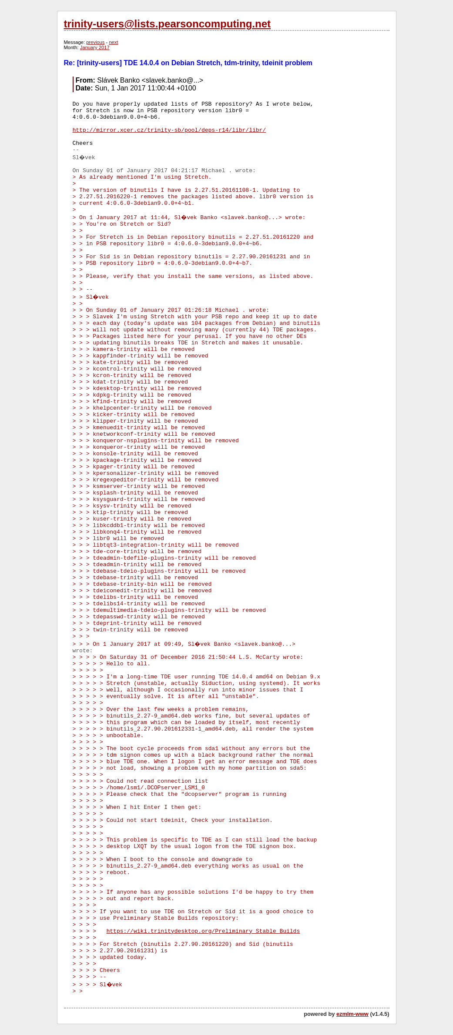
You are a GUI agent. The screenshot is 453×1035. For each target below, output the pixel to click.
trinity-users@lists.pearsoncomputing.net (167, 24)
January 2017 (95, 47)
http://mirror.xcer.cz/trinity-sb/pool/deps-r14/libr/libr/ (169, 130)
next (113, 42)
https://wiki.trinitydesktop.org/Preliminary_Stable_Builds (203, 931)
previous (95, 42)
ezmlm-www (352, 1014)
